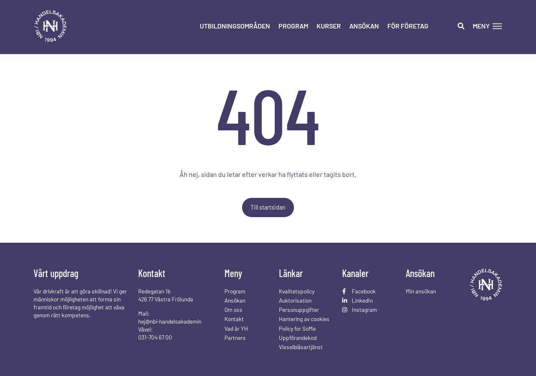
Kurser (329, 26)
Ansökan (364, 26)
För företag (407, 26)
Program (293, 26)
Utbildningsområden (235, 26)
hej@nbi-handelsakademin (169, 321)
